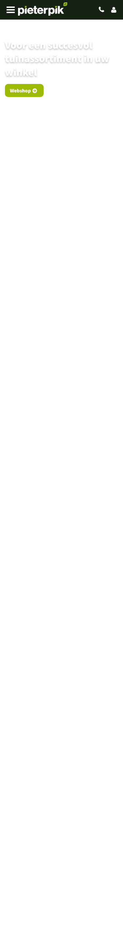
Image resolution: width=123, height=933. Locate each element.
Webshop (20, 90)
